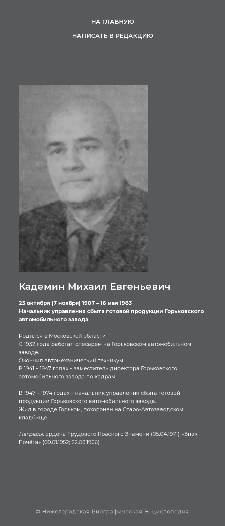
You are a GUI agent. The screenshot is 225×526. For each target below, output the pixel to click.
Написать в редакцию (112, 35)
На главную (112, 21)
